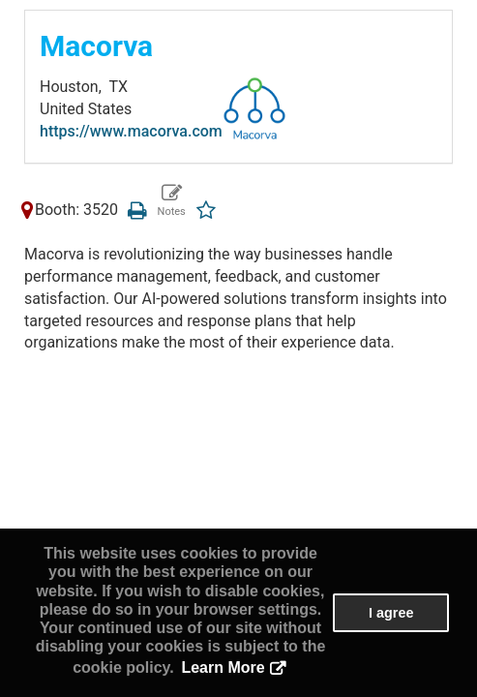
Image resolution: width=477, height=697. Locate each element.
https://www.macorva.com (131, 131)
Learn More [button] (222, 667)
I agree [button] (391, 613)
